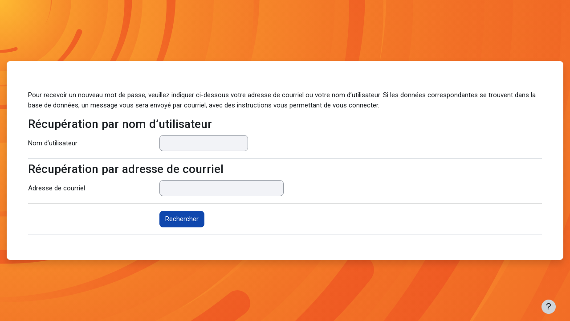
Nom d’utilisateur (52, 143)
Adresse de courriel (56, 188)
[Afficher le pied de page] (549, 307)
